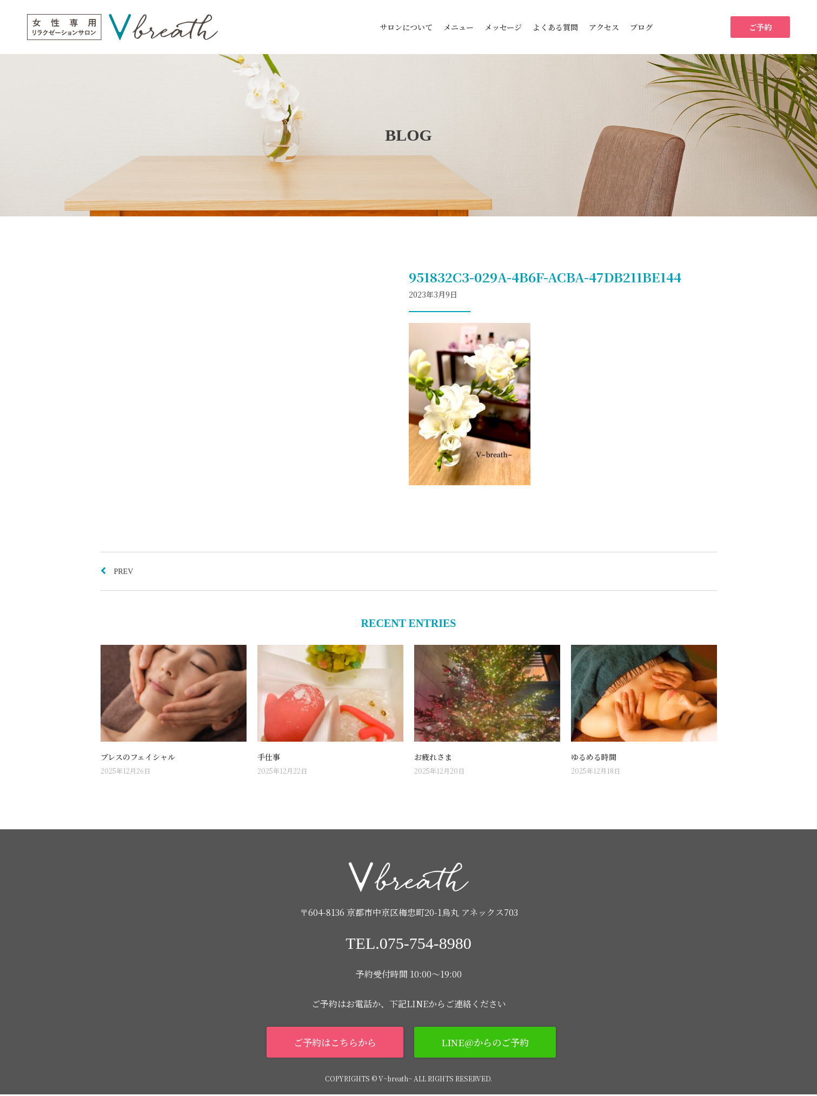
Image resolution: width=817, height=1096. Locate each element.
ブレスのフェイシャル (138, 756)
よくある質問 (555, 27)
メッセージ (503, 27)
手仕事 (268, 756)
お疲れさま (433, 756)
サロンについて (406, 27)
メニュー (458, 27)
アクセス (604, 27)
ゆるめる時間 (593, 756)
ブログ (641, 27)
